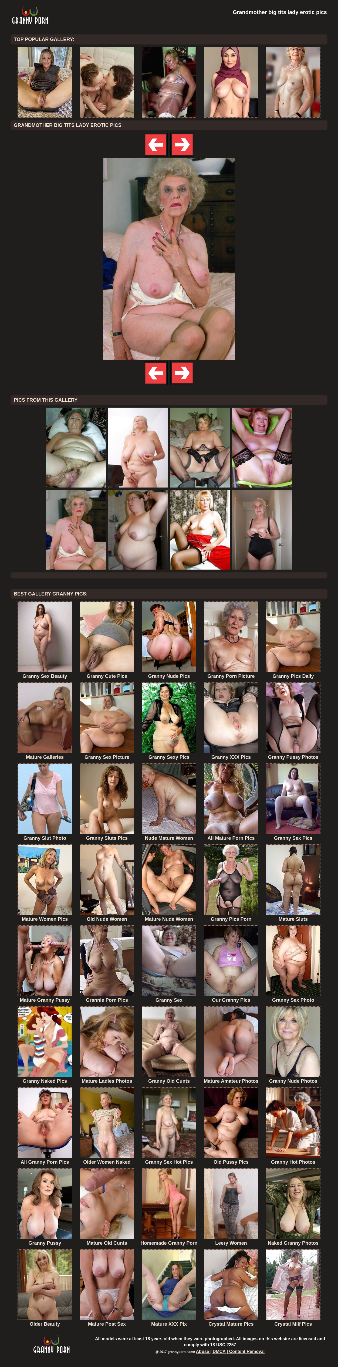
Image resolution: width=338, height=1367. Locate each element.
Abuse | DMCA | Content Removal (230, 1351)
